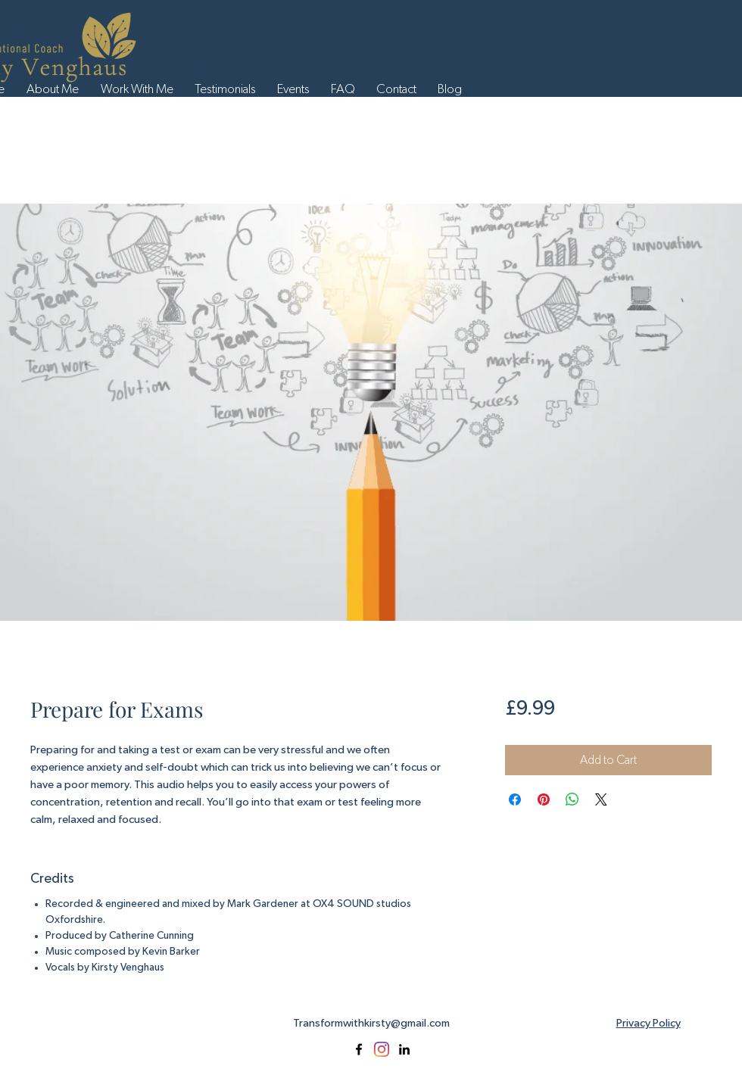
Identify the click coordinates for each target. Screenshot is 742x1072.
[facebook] (358, 1049)
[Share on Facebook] (515, 799)
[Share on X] (601, 799)
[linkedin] (404, 1049)
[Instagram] (381, 1049)
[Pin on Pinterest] (544, 799)
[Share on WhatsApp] (572, 799)
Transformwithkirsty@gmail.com (371, 1023)
